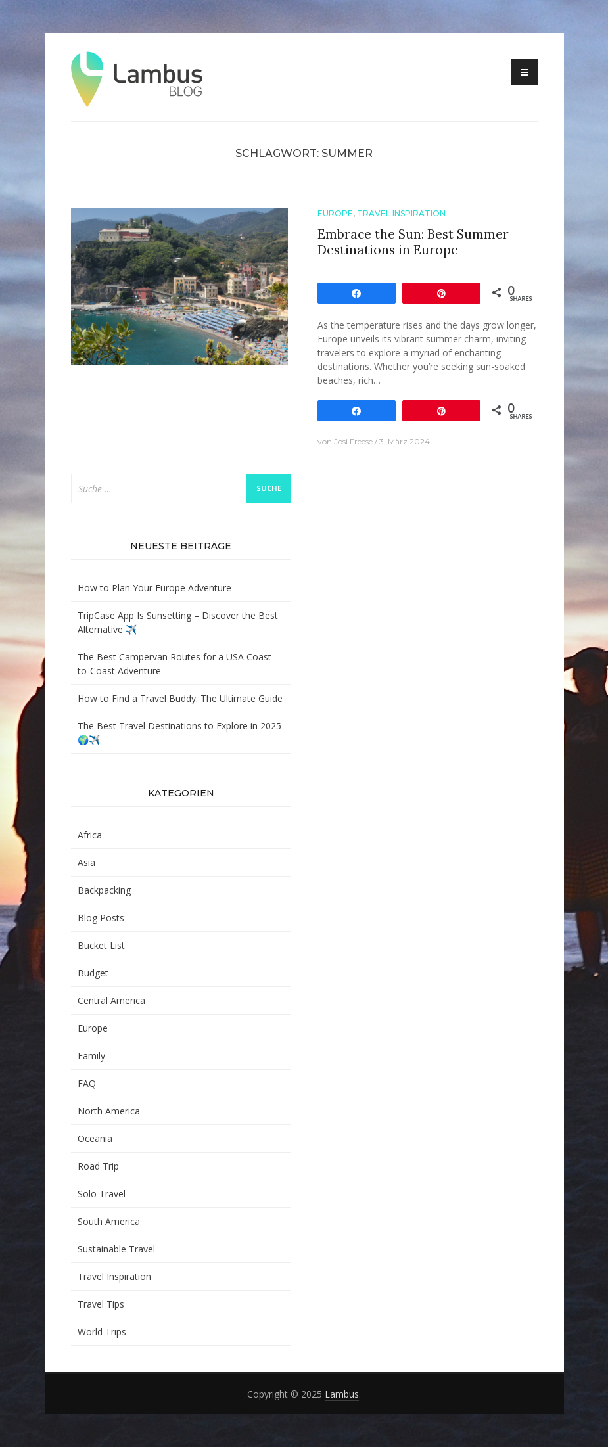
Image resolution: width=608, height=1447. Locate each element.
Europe (335, 213)
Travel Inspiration (401, 213)
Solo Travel (102, 1193)
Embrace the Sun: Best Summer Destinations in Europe (413, 242)
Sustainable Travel (116, 1249)
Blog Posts (101, 917)
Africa (90, 835)
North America (109, 1111)
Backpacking (104, 890)
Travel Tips (101, 1304)
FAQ (87, 1083)
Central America (111, 1000)
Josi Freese (353, 441)
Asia (86, 862)
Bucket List (101, 945)
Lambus (342, 1394)
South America (109, 1221)
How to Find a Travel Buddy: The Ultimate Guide (180, 698)
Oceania (95, 1138)
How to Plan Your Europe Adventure (154, 588)
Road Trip (98, 1166)
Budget (93, 973)
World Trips (102, 1331)
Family (91, 1055)
